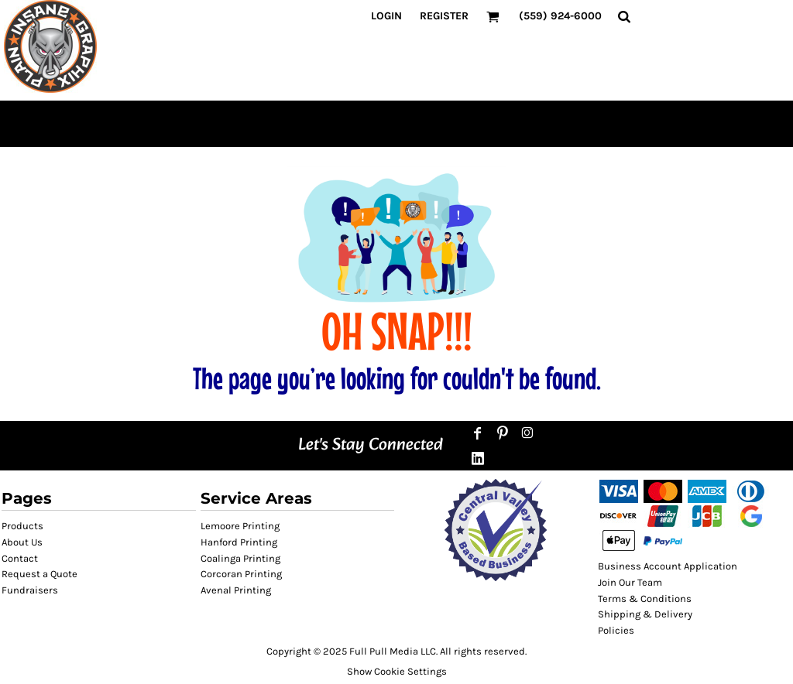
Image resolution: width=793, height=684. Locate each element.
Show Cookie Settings (397, 671)
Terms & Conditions (645, 598)
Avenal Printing (236, 590)
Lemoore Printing (240, 526)
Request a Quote (39, 574)
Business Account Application (667, 566)
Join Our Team (630, 582)
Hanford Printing (239, 542)
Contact (20, 558)
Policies (616, 630)
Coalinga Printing (240, 558)
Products (22, 526)
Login (386, 15)
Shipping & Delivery (645, 614)
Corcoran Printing (241, 574)
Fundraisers (30, 590)
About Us (22, 542)
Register (444, 15)
